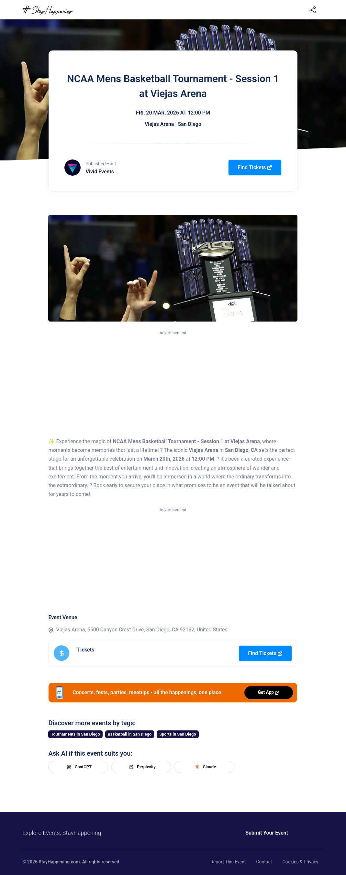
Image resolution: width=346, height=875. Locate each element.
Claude (204, 767)
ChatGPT (78, 767)
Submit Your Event (256, 833)
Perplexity (141, 767)
